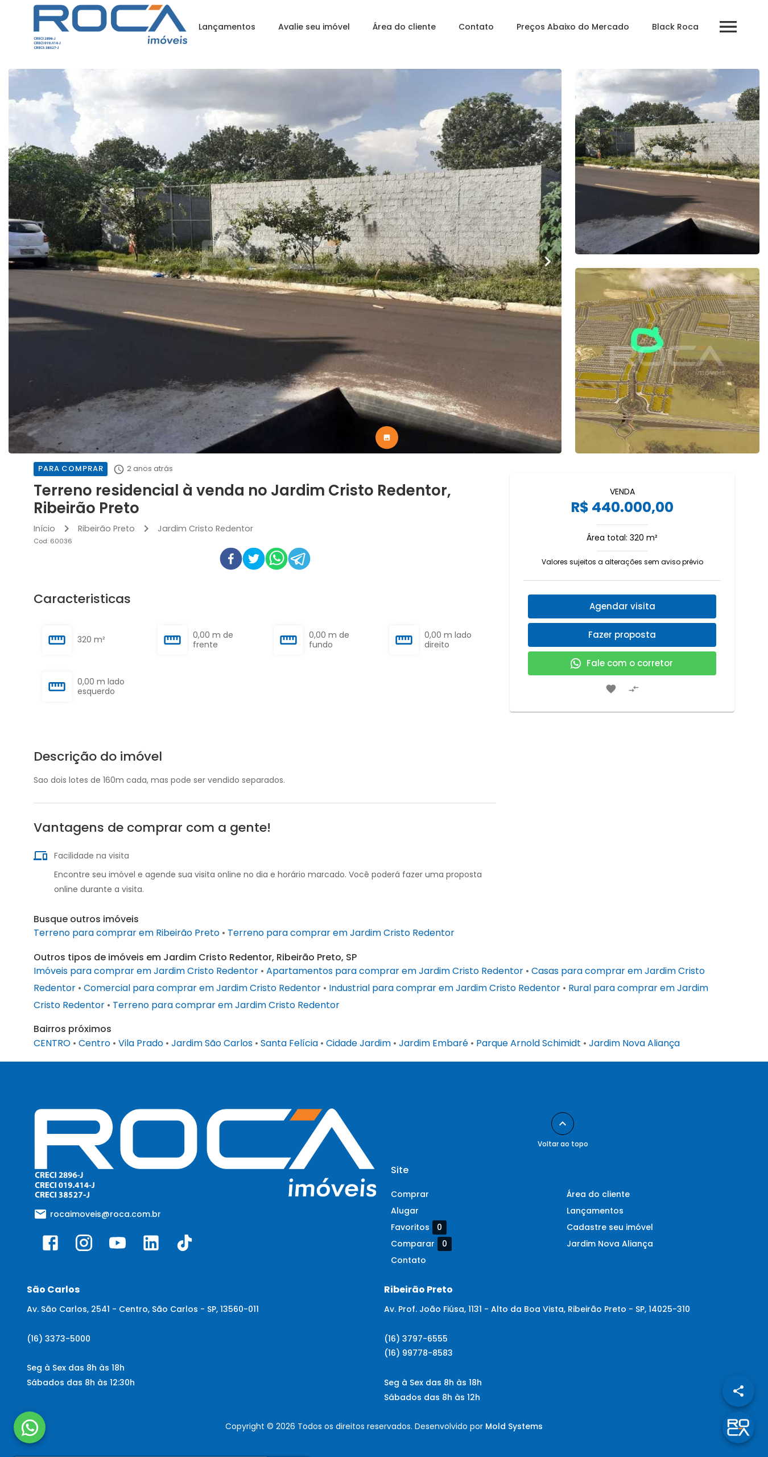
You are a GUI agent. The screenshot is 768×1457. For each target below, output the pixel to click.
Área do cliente (404, 26)
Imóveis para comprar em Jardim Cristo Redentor (146, 970)
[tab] (386, 437)
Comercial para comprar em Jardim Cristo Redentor (202, 987)
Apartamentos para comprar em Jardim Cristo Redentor (394, 970)
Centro (94, 1043)
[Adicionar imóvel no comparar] (634, 689)
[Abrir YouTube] (117, 1245)
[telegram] (299, 561)
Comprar (410, 1194)
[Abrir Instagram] (84, 1245)
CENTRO (52, 1043)
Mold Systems (514, 1426)
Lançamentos (227, 26)
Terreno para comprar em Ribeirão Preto (127, 932)
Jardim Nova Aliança (634, 1043)
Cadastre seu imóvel (610, 1227)
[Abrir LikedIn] (151, 1245)
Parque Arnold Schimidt (528, 1043)
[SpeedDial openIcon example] (738, 1391)
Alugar (405, 1210)
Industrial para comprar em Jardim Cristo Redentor (444, 987)
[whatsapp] (276, 561)
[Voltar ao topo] (562, 1123)
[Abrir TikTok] (185, 1245)
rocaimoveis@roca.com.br (105, 1214)
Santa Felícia (289, 1043)
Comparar (421, 1243)
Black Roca (675, 26)
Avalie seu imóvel (314, 26)
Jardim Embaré (433, 1043)
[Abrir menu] (728, 27)
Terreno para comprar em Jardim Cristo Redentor (341, 932)
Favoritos (419, 1227)
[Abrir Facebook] (50, 1245)
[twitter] (253, 561)
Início (44, 528)
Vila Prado (140, 1043)
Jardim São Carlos (212, 1043)
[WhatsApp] (30, 1427)
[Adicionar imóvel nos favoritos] (611, 689)
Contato (476, 26)
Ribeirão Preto (106, 528)
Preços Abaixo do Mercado (573, 26)
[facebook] (231, 561)
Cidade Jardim (358, 1043)
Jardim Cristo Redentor (205, 528)
